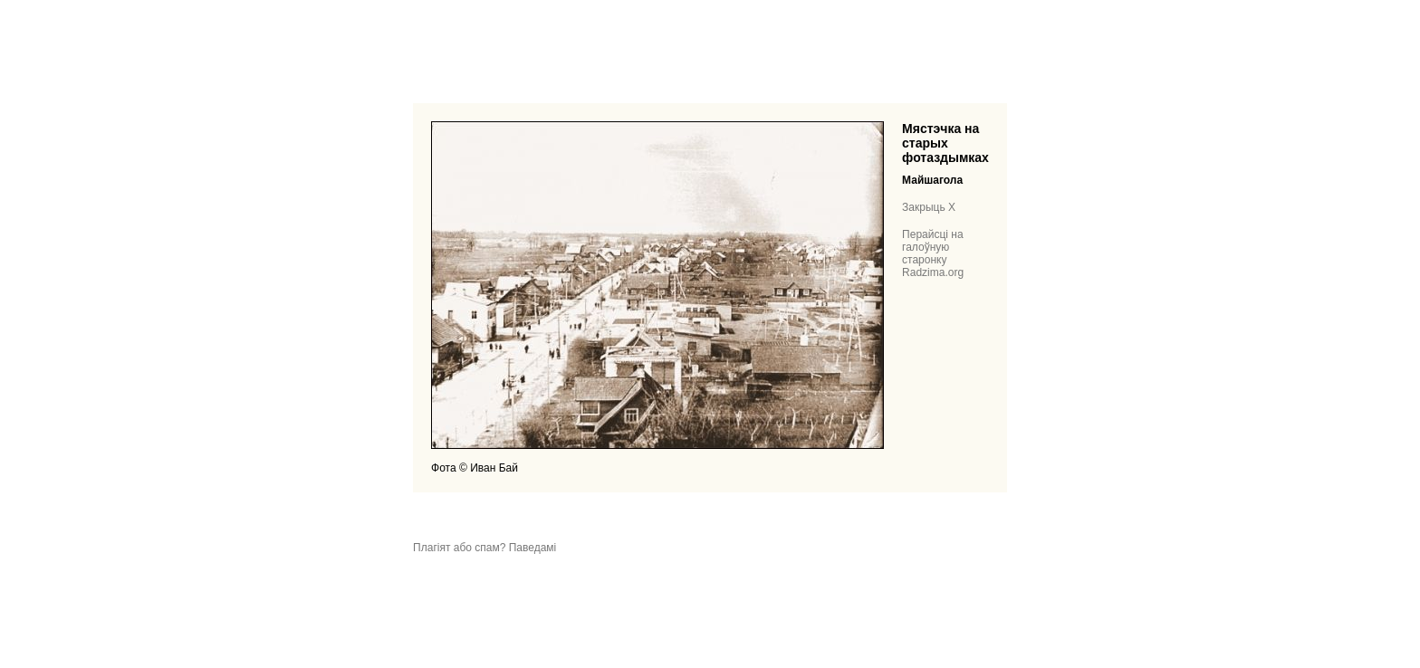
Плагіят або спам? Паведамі (484, 547)
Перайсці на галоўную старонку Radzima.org (933, 253)
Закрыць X (928, 207)
